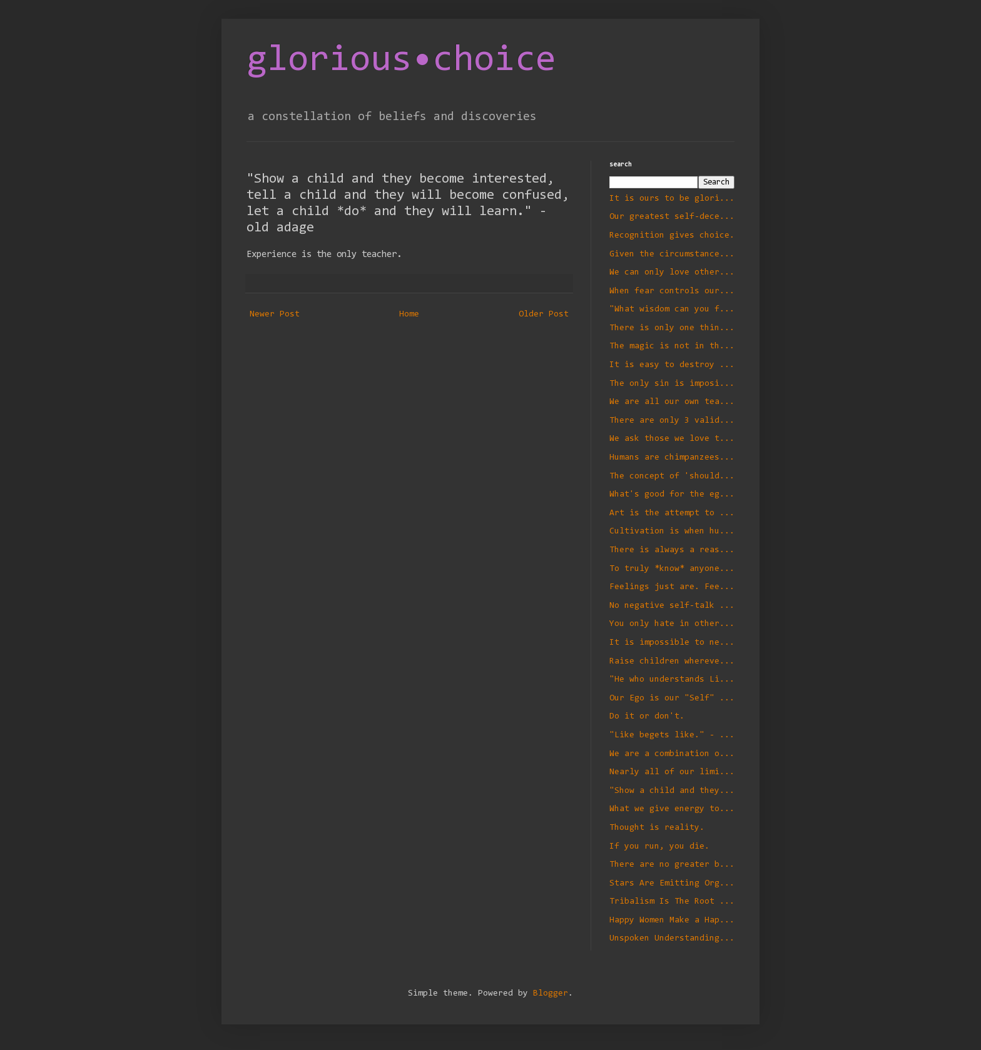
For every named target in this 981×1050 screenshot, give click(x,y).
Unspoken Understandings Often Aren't (671, 938)
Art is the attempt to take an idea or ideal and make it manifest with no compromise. (671, 513)
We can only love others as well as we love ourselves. (671, 272)
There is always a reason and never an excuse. (671, 550)
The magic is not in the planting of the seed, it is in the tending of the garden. (671, 346)
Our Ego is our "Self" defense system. (671, 698)
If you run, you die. (659, 846)
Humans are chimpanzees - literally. (671, 457)
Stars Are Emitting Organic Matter (671, 883)
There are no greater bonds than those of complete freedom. (671, 865)
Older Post (544, 314)
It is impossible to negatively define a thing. (671, 643)
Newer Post (275, 314)
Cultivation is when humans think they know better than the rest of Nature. (671, 531)
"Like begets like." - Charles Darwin (671, 735)
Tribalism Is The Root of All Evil (671, 901)
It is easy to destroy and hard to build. (671, 365)
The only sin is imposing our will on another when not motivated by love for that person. (671, 384)
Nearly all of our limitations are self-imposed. (671, 772)
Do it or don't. (646, 716)
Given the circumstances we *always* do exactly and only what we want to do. (671, 254)
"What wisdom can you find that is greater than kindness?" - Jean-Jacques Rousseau (671, 309)
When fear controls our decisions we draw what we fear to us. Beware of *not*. (671, 291)
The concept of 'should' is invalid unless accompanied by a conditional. (671, 476)
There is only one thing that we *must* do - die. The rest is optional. (671, 328)
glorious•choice (401, 60)
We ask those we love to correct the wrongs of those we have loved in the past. (671, 439)
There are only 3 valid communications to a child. (671, 420)
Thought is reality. (656, 828)
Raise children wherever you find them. (671, 661)
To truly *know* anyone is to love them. (671, 569)
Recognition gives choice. (671, 235)
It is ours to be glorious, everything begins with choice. (671, 198)
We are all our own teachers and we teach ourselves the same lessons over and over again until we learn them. (671, 402)
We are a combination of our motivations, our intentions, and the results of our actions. (671, 754)
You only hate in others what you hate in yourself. (671, 624)
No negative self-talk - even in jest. (671, 606)
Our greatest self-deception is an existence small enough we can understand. (671, 217)
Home (409, 314)
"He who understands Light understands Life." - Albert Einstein (671, 679)
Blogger (550, 993)
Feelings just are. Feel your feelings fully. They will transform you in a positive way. (671, 587)
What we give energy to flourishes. (671, 809)
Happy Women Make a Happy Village (671, 920)
